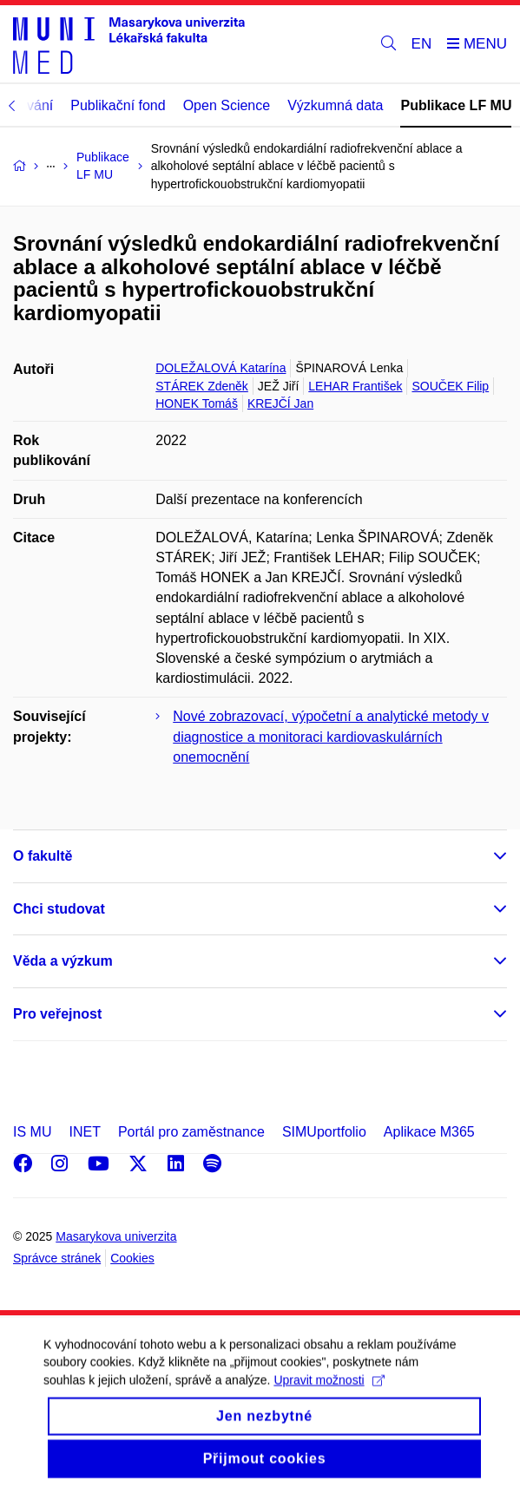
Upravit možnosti (328, 1393)
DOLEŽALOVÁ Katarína (220, 368)
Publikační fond (117, 105)
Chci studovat (59, 908)
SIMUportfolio (324, 1131)
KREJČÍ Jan (280, 403)
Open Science (227, 105)
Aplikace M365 (429, 1131)
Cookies (132, 1258)
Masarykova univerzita (116, 1236)
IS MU (32, 1131)
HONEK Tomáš (196, 403)
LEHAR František (355, 386)
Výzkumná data (335, 105)
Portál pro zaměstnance (191, 1131)
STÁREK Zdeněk (201, 386)
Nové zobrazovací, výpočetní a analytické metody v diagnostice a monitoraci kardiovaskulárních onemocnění (331, 736)
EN (421, 44)
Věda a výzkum (63, 961)
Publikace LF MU (455, 105)
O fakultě (42, 856)
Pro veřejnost (57, 1013)
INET (84, 1131)
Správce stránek (57, 1258)
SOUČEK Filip (450, 386)
